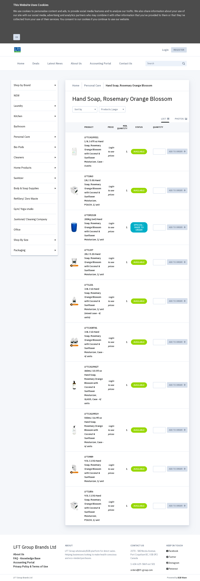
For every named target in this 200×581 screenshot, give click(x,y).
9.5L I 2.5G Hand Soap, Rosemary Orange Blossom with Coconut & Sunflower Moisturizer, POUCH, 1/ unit (92, 507)
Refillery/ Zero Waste (26, 198)
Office (17, 229)
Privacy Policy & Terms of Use (30, 566)
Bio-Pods (19, 147)
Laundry (18, 105)
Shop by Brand (22, 85)
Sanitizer (18, 178)
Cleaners (19, 157)
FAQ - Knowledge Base (26, 558)
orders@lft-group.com (141, 570)
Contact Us (125, 63)
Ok (16, 37)
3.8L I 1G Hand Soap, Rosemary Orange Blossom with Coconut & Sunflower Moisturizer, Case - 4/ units (94, 344)
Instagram (172, 562)
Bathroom (19, 126)
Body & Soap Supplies (26, 188)
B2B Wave (182, 577)
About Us (76, 63)
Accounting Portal (100, 63)
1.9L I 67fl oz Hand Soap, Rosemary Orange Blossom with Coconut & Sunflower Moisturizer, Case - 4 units (94, 153)
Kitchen (18, 116)
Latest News (55, 63)
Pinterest (172, 568)
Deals (35, 63)
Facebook (172, 551)
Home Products (22, 167)
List (165, 118)
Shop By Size (21, 239)
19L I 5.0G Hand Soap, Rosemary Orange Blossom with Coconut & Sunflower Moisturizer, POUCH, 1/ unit (92, 192)
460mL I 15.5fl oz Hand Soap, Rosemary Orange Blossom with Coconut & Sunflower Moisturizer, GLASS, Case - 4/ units (93, 387)
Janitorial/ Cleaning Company (30, 219)
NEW (16, 95)
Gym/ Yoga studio (23, 208)
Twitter (171, 557)
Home (21, 63)
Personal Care (22, 136)
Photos (181, 118)
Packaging (19, 250)
